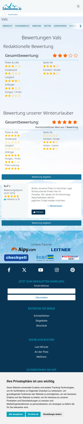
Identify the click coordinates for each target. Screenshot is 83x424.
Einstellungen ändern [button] (52, 414)
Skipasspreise (60, 26)
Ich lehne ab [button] (33, 414)
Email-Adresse (41, 285)
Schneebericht (22, 26)
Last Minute (41, 346)
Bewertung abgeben (41, 177)
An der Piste (41, 351)
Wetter (47, 26)
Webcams (36, 26)
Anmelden (41, 297)
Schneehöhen (41, 315)
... (2, 14)
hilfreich (38, 212)
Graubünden (13, 14)
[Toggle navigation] (78, 6)
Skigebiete (41, 320)
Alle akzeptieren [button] (16, 414)
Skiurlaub (74, 26)
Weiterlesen (54, 205)
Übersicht (7, 26)
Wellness (42, 356)
